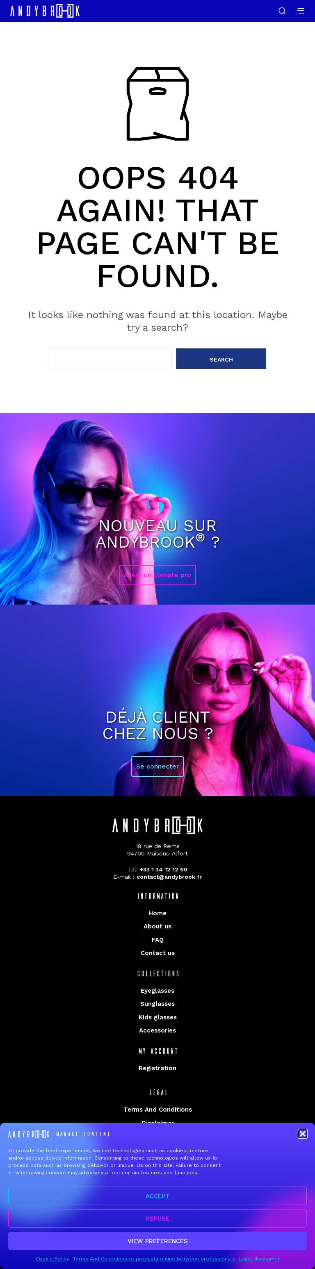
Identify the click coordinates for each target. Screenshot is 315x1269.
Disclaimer (158, 1123)
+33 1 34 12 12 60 (163, 869)
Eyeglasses (157, 990)
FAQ (158, 940)
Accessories (157, 1030)
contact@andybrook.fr (169, 876)
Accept (157, 1201)
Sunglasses (157, 1003)
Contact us (158, 953)
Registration (157, 1068)
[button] (303, 1139)
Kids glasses (158, 1017)
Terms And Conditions (157, 1109)
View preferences (158, 1246)
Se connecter (157, 766)
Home (158, 913)
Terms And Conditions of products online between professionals (154, 1264)
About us (157, 926)
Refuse (157, 1223)
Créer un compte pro (157, 575)
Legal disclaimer (259, 1264)
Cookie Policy (52, 1264)
